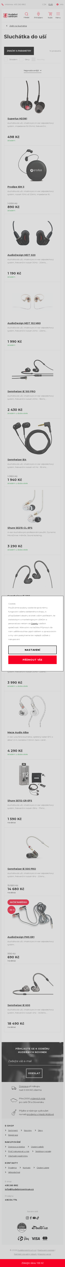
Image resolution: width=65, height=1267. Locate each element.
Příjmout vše (32, 659)
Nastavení (32, 649)
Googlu (34, 623)
